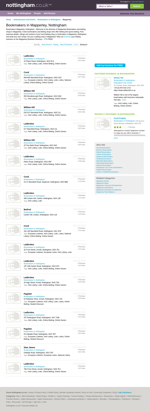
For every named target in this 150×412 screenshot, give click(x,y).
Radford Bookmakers (103, 170)
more (124, 100)
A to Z (76, 45)
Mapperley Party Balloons (105, 192)
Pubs (8, 402)
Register (140, 1)
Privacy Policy (40, 393)
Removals (16, 402)
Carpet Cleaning (63, 396)
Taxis (44, 402)
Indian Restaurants (28, 399)
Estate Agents (120, 396)
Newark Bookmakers (103, 165)
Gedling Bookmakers (103, 159)
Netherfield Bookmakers (105, 163)
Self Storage (27, 402)
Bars (18, 396)
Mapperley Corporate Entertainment (109, 185)
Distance (83, 45)
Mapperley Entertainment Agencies (108, 190)
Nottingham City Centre (123, 83)
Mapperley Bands (102, 181)
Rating (55, 45)
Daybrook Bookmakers (104, 156)
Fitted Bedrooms (134, 396)
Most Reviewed (66, 45)
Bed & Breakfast (28, 396)
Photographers (115, 399)
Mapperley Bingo (102, 183)
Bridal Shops (41, 396)
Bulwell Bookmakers (103, 152)
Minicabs (103, 399)
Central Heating (77, 396)
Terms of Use (87, 393)
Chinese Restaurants (93, 396)
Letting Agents (92, 399)
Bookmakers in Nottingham (124, 80)
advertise (67, 37)
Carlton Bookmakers (103, 154)
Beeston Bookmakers (104, 150)
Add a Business (125, 393)
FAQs (114, 393)
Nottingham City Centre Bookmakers (109, 167)
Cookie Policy (52, 393)
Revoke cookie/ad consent (70, 393)
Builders (51, 396)
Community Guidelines (102, 393)
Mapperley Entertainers (104, 187)
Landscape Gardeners (76, 399)
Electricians (108, 396)
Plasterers (126, 399)
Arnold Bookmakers (103, 148)
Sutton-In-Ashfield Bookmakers (107, 172)
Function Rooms (12, 399)
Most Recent (47, 45)
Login (133, 1)
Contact (31, 393)
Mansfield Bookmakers (104, 161)
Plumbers (136, 399)
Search (136, 6)
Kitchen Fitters (60, 399)
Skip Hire (37, 402)
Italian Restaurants (45, 399)
